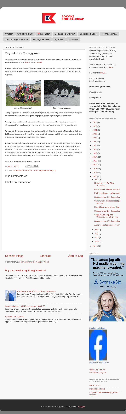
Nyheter (9, 34)
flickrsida (27, 62)
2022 (94, 138)
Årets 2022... (95, 385)
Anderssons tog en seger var (107, 225)
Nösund (28, 170)
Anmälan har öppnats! (14, 316)
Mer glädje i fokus (97, 389)
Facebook (39, 62)
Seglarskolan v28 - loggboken (107, 211)
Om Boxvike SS (25, 34)
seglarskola (44, 170)
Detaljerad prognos (97, 372)
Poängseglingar (109, 34)
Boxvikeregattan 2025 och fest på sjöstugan (36, 291)
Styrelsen (59, 39)
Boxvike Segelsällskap (97, 328)
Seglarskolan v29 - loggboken (107, 197)
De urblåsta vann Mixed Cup (106, 207)
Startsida (45, 255)
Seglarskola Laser (88, 34)
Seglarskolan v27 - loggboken (107, 221)
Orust (35, 170)
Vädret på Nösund (97, 370)
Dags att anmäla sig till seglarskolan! (25, 270)
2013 (94, 172)
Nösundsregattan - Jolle (16, 39)
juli (96, 180)
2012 (94, 176)
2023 (94, 134)
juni (96, 230)
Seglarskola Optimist (65, 34)
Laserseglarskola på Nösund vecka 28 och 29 (25, 306)
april (97, 237)
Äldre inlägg (75, 255)
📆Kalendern (43, 34)
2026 (94, 122)
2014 (94, 168)
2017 (94, 157)
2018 (94, 153)
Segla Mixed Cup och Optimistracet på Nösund (106, 216)
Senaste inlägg (14, 255)
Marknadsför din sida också (99, 363)
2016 (94, 161)
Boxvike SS (19, 170)
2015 (94, 165)
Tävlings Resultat (41, 39)
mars (97, 241)
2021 (94, 141)
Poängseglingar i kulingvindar (107, 193)
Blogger (81, 406)
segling (53, 170)
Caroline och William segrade (107, 189)
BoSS (102, 73)
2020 (94, 145)
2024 (94, 130)
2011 (94, 246)
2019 (94, 149)
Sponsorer (73, 39)
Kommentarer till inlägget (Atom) (35, 262)
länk (111, 67)
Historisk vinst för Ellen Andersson (104, 184)
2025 (94, 126)
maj (97, 233)
